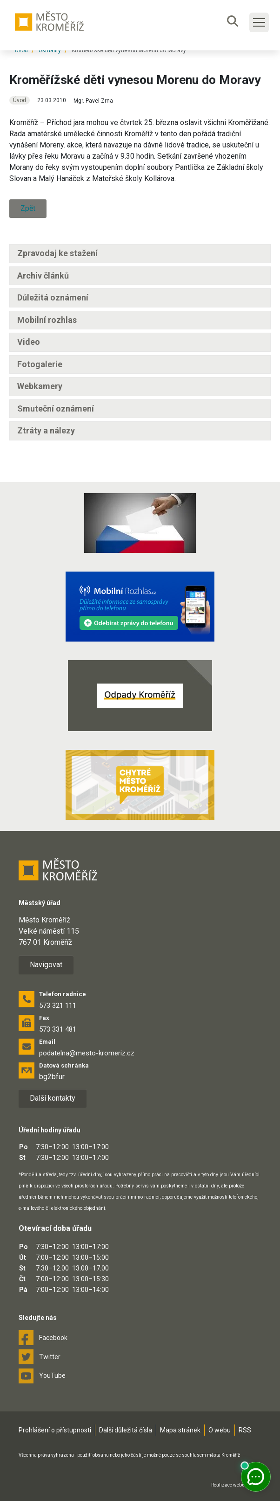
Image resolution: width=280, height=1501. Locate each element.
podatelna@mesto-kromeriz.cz (86, 1053)
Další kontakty (52, 1098)
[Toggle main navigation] (259, 22)
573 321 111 (57, 1005)
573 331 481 (57, 1029)
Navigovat (46, 964)
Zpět (27, 208)
